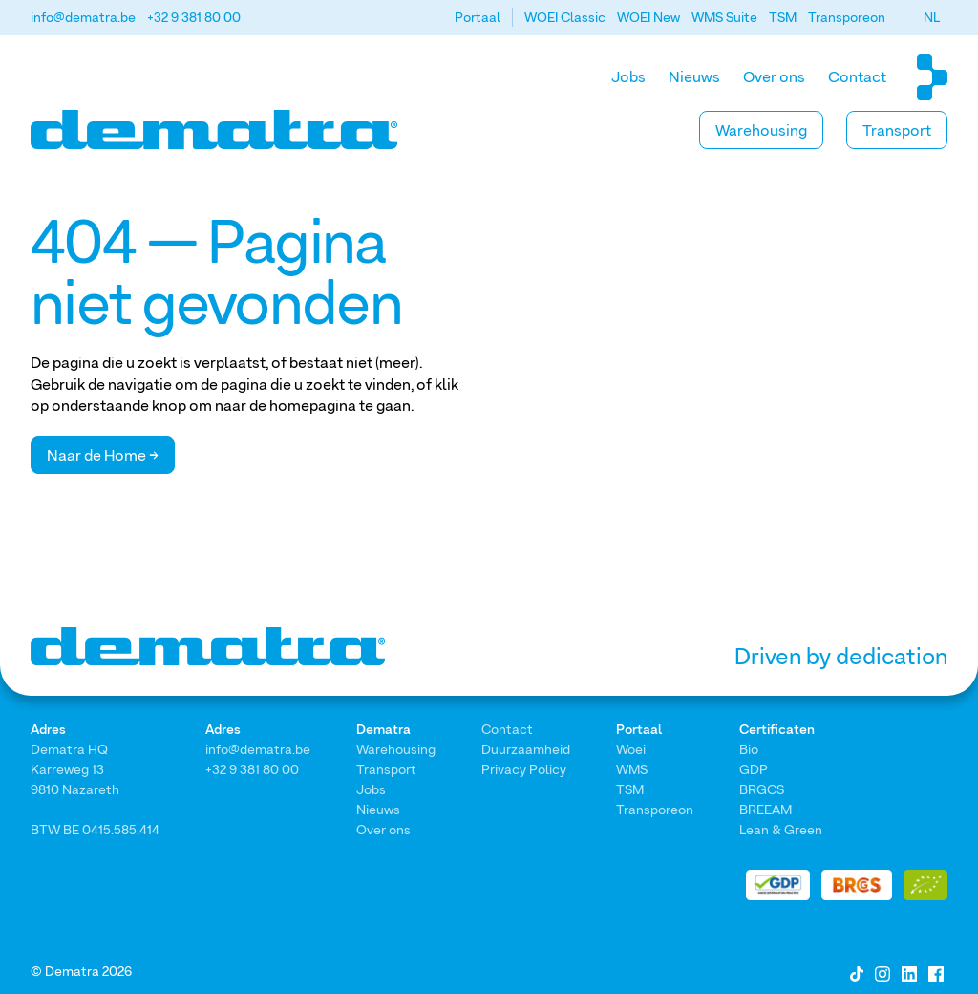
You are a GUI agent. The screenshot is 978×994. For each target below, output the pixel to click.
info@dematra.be (83, 17)
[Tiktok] (856, 972)
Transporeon (846, 17)
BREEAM (765, 809)
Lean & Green (780, 829)
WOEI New (648, 17)
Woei (631, 749)
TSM (783, 17)
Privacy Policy (523, 769)
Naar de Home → (103, 455)
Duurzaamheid (525, 749)
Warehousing (761, 130)
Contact (857, 76)
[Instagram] (882, 972)
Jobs (628, 76)
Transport (896, 130)
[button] (931, 17)
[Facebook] (936, 972)
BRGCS (761, 789)
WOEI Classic (565, 17)
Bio (748, 749)
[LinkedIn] (909, 972)
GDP (753, 769)
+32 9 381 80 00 (194, 17)
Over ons (774, 76)
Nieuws (694, 76)
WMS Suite (724, 17)
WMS (632, 769)
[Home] (214, 129)
